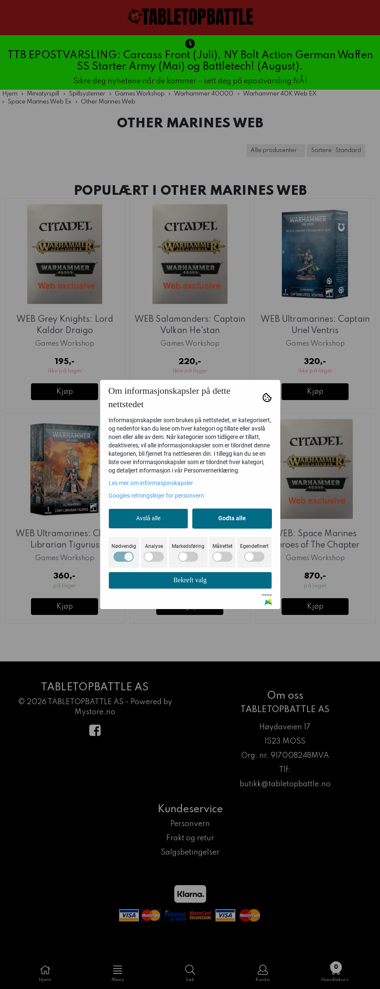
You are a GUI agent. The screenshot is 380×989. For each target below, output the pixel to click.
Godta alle (232, 518)
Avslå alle (148, 518)
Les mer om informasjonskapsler (151, 483)
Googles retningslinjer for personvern (156, 495)
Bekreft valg (190, 580)
